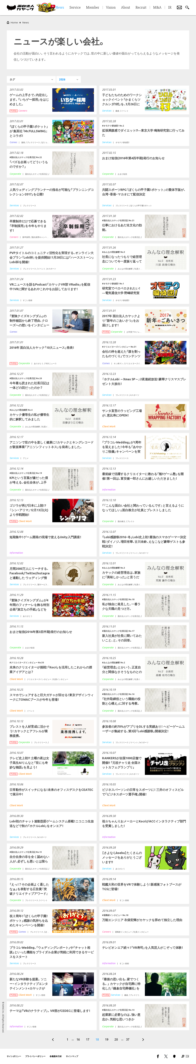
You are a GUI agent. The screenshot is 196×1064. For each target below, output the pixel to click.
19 (106, 1039)
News (25, 22)
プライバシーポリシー (35, 1056)
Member (92, 7)
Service (75, 7)
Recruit (141, 7)
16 (78, 1039)
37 (127, 1039)
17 (87, 1039)
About (125, 7)
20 (116, 1039)
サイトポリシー (14, 1056)
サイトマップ (72, 1056)
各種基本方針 (56, 1056)
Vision (111, 7)
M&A (157, 7)
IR (169, 7)
